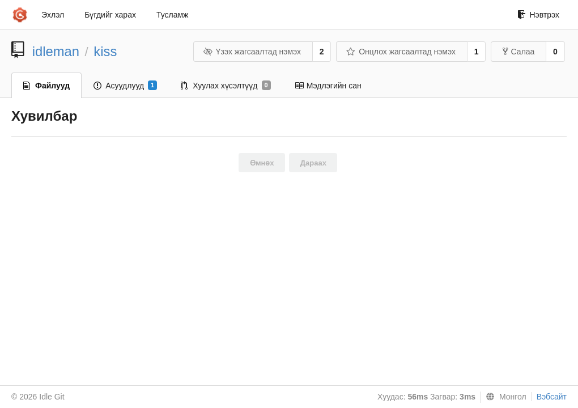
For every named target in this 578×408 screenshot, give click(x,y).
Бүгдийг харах (110, 14)
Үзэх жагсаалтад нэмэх (252, 51)
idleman (55, 51)
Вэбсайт (552, 396)
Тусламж (172, 14)
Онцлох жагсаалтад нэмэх (401, 51)
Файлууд (46, 85)
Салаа (519, 51)
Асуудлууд (125, 85)
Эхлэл (52, 14)
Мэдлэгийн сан (328, 85)
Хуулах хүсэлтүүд (225, 85)
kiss (105, 51)
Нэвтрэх (538, 14)
